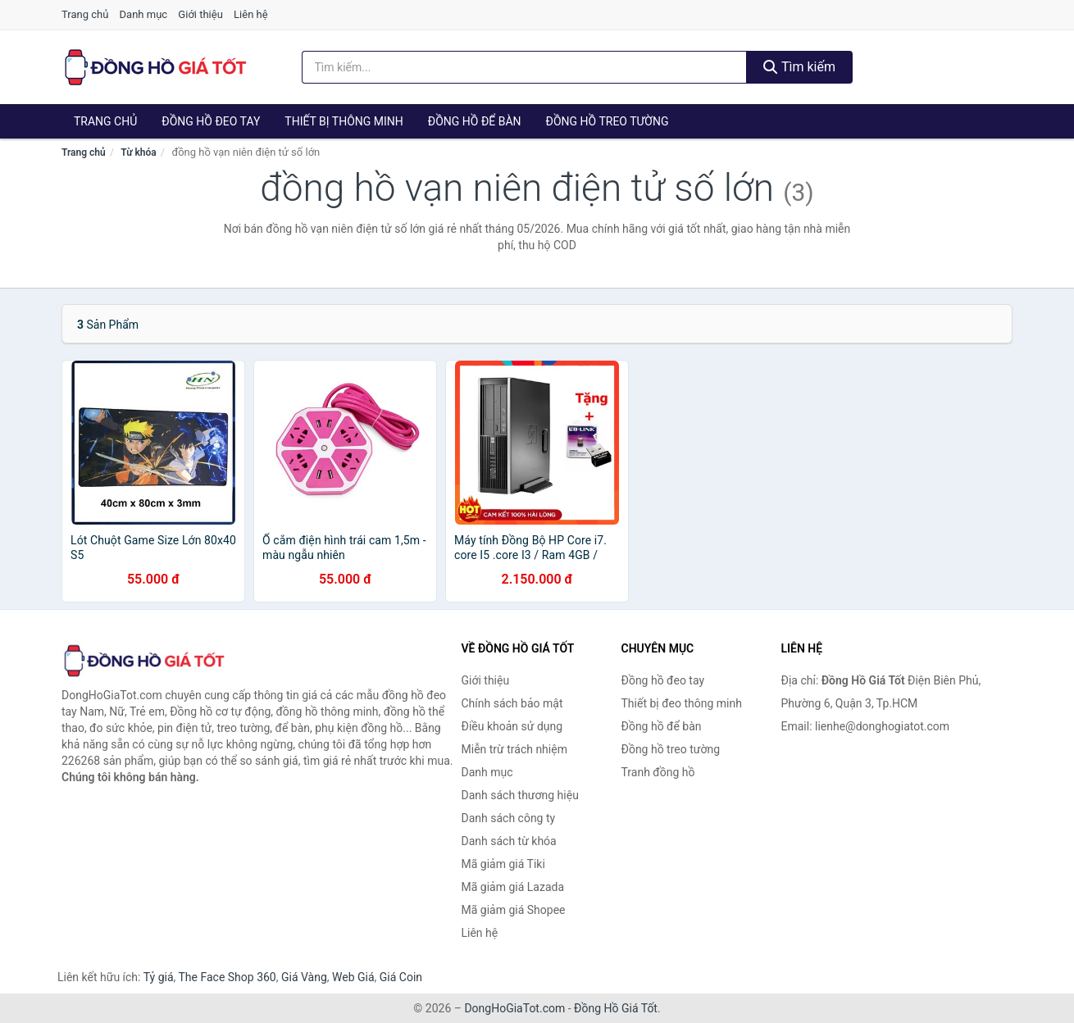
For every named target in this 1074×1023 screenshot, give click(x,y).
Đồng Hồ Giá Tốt (616, 1008)
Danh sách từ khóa (509, 841)
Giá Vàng (304, 977)
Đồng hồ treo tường (607, 121)
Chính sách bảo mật (512, 703)
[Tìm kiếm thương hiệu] (525, 67)
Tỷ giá (158, 977)
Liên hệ (251, 14)
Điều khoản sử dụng (512, 726)
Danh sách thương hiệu (520, 795)
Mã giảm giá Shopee (514, 909)
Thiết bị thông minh (343, 121)
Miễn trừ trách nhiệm (514, 749)
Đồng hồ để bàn (474, 121)
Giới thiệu (200, 14)
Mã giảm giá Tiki (503, 864)
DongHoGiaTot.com (514, 1008)
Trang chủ (84, 14)
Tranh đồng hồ (658, 772)
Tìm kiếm (799, 67)
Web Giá (353, 977)
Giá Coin (401, 977)
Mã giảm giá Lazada (513, 886)
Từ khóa (138, 152)
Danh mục (144, 14)
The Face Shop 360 (226, 977)
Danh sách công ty (509, 818)
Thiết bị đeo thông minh (681, 703)
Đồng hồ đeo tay (211, 121)
